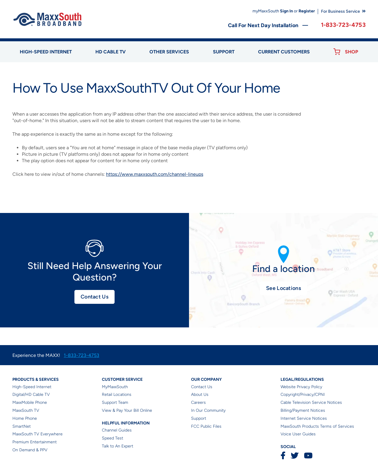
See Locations (283, 288)
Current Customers (284, 52)
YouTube (308, 455)
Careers (198, 402)
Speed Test (112, 438)
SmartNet (21, 426)
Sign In (286, 11)
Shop (351, 52)
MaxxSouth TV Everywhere (37, 434)
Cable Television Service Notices (311, 402)
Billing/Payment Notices (303, 410)
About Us (199, 394)
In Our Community (208, 410)
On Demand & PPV (30, 449)
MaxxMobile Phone (29, 402)
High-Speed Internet (31, 386)
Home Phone (24, 418)
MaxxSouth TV (25, 410)
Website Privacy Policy (301, 386)
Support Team (115, 402)
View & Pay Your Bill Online (127, 410)
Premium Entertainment (34, 442)
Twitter (294, 455)
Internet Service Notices (304, 418)
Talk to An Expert (117, 446)
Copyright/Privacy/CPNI (303, 394)
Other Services (169, 52)
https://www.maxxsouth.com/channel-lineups (154, 174)
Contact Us (94, 296)
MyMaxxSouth (115, 386)
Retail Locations (116, 394)
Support (223, 52)
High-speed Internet (46, 52)
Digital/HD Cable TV (31, 394)
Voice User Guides (298, 434)
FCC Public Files (206, 426)
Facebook (283, 455)
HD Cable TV (110, 52)
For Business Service (340, 11)
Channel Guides (117, 430)
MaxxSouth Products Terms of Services (317, 426)
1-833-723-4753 (343, 24)
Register (307, 11)
